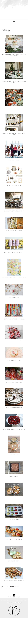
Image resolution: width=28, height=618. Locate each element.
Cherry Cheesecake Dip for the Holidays (14, 429)
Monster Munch (14, 454)
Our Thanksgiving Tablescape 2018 (14, 107)
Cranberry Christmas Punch (14, 382)
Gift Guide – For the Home (14, 185)
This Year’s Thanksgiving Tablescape (14, 210)
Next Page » (15, 587)
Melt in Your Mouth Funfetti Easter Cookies (14, 277)
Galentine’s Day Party (14, 159)
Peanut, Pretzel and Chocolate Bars (14, 580)
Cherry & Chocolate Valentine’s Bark (14, 340)
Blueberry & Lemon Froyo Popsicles (14, 252)
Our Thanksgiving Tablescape (14, 407)
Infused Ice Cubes (14, 519)
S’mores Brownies (14, 476)
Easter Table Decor (14, 297)
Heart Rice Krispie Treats (14, 360)
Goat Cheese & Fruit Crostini (14, 539)
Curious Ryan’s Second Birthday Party (14, 319)
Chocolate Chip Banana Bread (14, 230)
